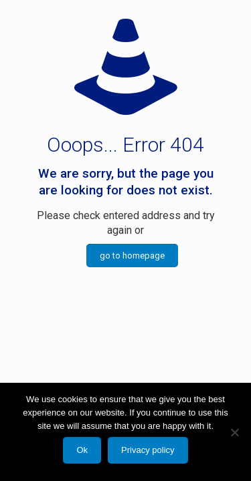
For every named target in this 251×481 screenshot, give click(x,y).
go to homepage (132, 256)
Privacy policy (147, 450)
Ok (82, 450)
